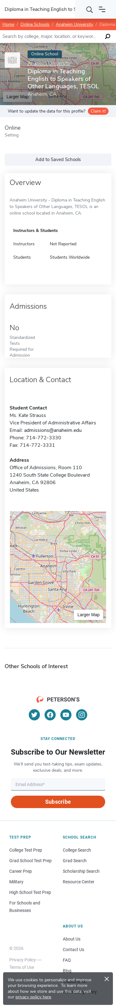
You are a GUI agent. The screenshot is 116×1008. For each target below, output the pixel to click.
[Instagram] (81, 714)
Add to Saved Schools (58, 159)
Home (8, 24)
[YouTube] (65, 714)
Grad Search (75, 860)
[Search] (90, 9)
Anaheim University (74, 24)
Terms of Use (21, 967)
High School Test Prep (30, 892)
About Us (71, 938)
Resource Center (78, 881)
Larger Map (88, 614)
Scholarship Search (81, 871)
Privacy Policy (22, 959)
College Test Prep (25, 850)
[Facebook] (50, 714)
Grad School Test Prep (30, 860)
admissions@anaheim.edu (53, 430)
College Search (77, 850)
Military (16, 881)
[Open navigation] (102, 9)
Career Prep (20, 871)
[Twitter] (34, 714)
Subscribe (58, 801)
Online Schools (34, 24)
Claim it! (98, 111)
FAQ (67, 960)
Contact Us (73, 949)
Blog (67, 970)
